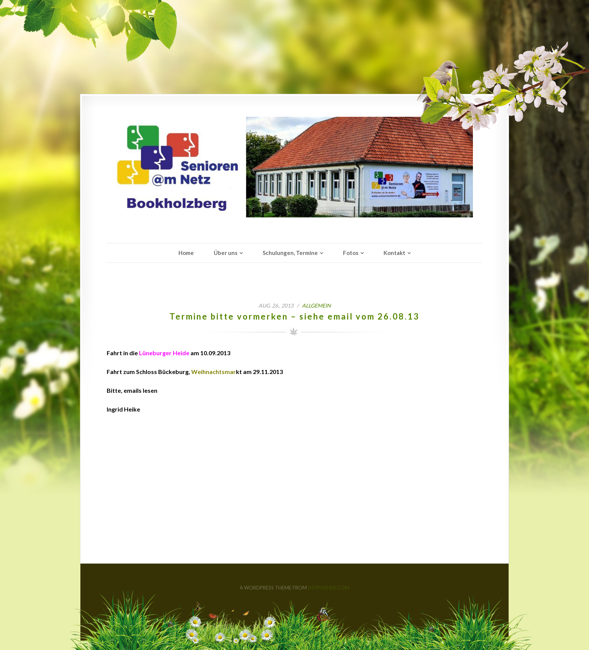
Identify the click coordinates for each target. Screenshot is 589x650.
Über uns (225, 252)
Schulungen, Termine (290, 252)
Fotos (350, 252)
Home (186, 252)
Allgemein (316, 305)
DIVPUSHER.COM (328, 588)
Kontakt (394, 252)
